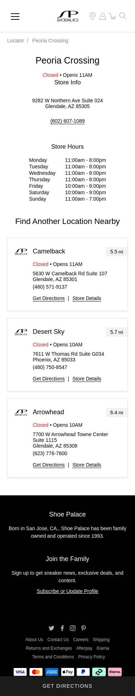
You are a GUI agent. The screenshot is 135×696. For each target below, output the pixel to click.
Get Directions (49, 298)
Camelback (49, 251)
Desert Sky (48, 331)
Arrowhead (48, 412)
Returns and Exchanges (49, 648)
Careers (81, 639)
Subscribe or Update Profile (67, 591)
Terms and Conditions (53, 656)
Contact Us (58, 639)
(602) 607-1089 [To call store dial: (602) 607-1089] (67, 121)
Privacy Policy (91, 656)
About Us (34, 639)
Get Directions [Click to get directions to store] (67, 686)
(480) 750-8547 (50, 367)
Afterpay (84, 648)
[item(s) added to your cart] (113, 16)
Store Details (86, 298)
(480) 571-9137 (50, 287)
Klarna (103, 648)
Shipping (101, 639)
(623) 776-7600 (50, 453)
